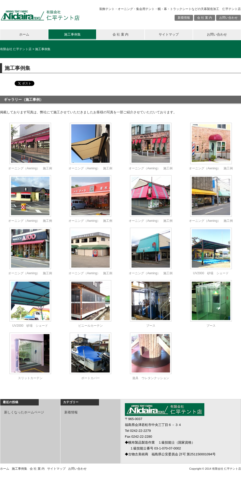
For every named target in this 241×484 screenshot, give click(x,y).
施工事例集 (72, 34)
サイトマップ (169, 34)
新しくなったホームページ (24, 412)
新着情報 (184, 17)
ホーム (24, 34)
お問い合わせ (228, 17)
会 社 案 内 (204, 17)
